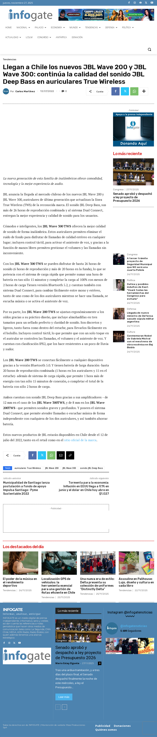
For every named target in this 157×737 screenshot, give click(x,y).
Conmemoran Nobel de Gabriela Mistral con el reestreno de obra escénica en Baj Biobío (140, 341)
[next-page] (64, 707)
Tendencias (9, 59)
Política (131, 280)
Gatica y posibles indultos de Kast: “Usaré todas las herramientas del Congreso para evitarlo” (138, 291)
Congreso (118, 189)
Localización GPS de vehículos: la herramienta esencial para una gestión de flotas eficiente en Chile (58, 585)
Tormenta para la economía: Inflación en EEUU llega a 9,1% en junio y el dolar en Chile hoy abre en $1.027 (84, 488)
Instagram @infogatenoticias (130, 612)
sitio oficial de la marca (80, 440)
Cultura (131, 332)
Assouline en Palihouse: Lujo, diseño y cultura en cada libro (136, 582)
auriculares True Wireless (28, 468)
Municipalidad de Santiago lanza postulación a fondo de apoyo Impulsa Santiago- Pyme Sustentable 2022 (26, 488)
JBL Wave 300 (69, 468)
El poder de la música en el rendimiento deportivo (20, 582)
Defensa (131, 309)
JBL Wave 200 (51, 468)
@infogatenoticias (133, 626)
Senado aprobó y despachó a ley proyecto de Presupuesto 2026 (132, 197)
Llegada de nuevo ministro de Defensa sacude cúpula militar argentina (140, 317)
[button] (149, 49)
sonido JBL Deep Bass (91, 468)
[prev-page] (58, 707)
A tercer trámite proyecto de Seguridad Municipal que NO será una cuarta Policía (139, 264)
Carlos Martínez (25, 91)
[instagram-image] (114, 646)
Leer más (63, 696)
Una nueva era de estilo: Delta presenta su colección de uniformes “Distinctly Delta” (97, 584)
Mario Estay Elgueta (67, 663)
